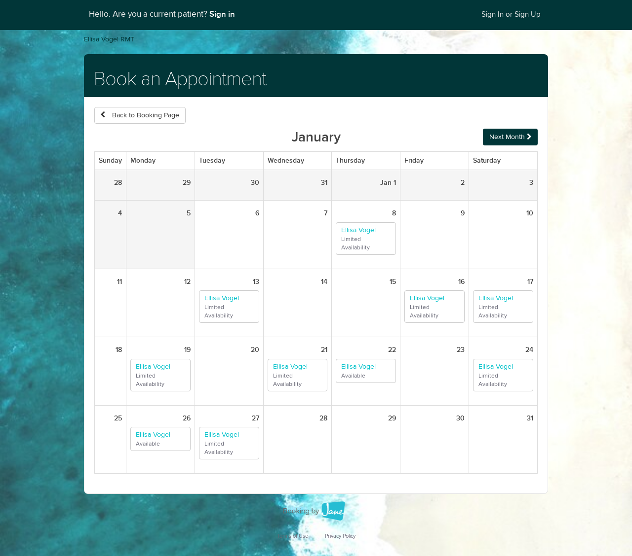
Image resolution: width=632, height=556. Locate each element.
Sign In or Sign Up (511, 14)
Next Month (510, 136)
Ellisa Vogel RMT (109, 39)
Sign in (222, 15)
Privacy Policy (340, 536)
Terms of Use (292, 536)
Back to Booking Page (140, 115)
